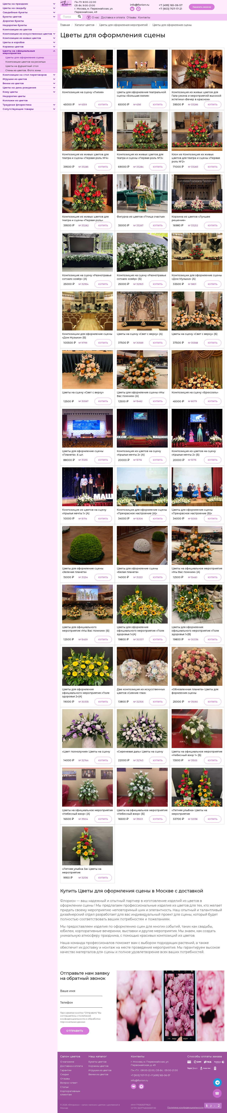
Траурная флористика (29, 104)
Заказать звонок (201, 7)
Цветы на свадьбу (29, 8)
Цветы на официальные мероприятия (29, 52)
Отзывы (131, 17)
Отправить (74, 1030)
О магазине (67, 1061)
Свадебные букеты (29, 12)
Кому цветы (29, 91)
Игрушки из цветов (29, 79)
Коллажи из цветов (15, 100)
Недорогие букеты (15, 25)
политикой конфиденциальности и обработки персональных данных (80, 1018)
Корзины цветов (29, 46)
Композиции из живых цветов (29, 38)
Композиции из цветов (17, 29)
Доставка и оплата (113, 17)
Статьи (64, 1087)
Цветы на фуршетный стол (21, 66)
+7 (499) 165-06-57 (170, 5)
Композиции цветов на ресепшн (25, 61)
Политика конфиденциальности (185, 1107)
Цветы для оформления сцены (24, 57)
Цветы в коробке (29, 42)
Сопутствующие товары (29, 109)
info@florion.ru (139, 4)
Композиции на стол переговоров (29, 74)
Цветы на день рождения (29, 87)
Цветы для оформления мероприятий (123, 25)
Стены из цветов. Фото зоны (23, 70)
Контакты (144, 17)
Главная (65, 25)
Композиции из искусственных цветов (29, 33)
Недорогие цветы (14, 96)
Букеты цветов (29, 16)
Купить (103, 104)
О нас (95, 17)
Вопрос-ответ (68, 1082)
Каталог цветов (84, 25)
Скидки (64, 1074)
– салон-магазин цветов (92, 1104)
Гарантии (65, 1070)
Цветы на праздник (29, 3)
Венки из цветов (29, 83)
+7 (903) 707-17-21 (170, 8)
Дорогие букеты (13, 20)
